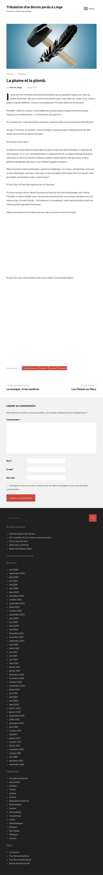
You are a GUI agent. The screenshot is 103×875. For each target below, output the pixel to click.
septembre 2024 (17, 603)
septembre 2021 (16, 641)
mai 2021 (13, 656)
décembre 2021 (16, 633)
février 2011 (14, 745)
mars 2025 (14, 592)
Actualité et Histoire (18, 778)
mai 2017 (13, 734)
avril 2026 (13, 569)
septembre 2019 (16, 715)
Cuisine (12, 797)
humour (10, 74)
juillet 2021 (14, 648)
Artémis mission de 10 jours (22, 533)
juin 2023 (13, 622)
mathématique (16, 823)
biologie (13, 786)
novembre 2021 (16, 637)
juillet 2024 (14, 607)
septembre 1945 (16, 764)
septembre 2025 (17, 573)
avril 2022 (13, 629)
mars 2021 (14, 663)
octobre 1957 (15, 753)
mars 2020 (14, 704)
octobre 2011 (15, 742)
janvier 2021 (14, 670)
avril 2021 (13, 659)
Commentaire (13, 419)
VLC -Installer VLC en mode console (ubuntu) (30, 537)
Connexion (14, 852)
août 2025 (14, 577)
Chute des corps (31, 368)
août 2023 (14, 618)
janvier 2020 (15, 712)
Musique (13, 827)
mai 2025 (13, 584)
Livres (12, 819)
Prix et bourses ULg (18, 541)
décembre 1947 (16, 760)
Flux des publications (19, 856)
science (12, 838)
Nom (9, 461)
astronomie (14, 782)
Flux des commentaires (20, 859)
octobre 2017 (15, 730)
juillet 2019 (14, 719)
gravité (55, 368)
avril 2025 (13, 588)
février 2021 (14, 667)
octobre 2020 (15, 682)
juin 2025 (13, 581)
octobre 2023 (15, 611)
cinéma (12, 793)
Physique (22, 74)
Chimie (12, 789)
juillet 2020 (14, 689)
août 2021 (13, 644)
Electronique (15, 804)
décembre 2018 (16, 723)
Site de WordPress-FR (19, 863)
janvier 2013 (14, 738)
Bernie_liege (16, 87)
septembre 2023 (17, 614)
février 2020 (15, 708)
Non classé (14, 831)
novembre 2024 (16, 596)
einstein (45, 368)
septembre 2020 (17, 685)
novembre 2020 (16, 678)
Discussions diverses (19, 801)
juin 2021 (13, 652)
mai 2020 (13, 697)
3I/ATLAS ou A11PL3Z (18, 545)
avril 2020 (13, 700)
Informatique (15, 812)
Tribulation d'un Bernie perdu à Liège (36, 7)
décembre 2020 (16, 674)
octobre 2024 (15, 599)
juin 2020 (13, 693)
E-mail (10, 469)
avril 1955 (13, 757)
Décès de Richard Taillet (20, 548)
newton (65, 368)
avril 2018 (13, 727)
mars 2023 (14, 626)
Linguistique (15, 816)
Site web (10, 478)
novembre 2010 (16, 749)
